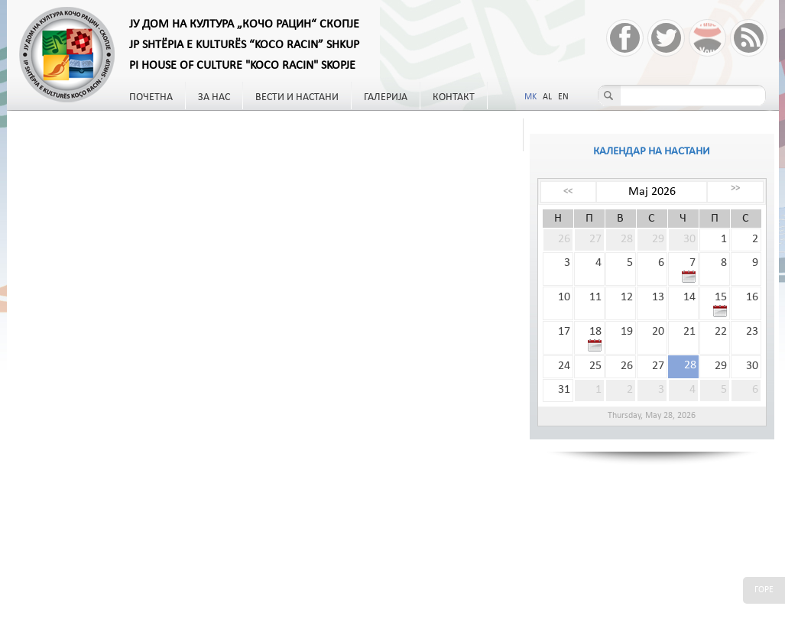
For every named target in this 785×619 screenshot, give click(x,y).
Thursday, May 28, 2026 (652, 415)
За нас (214, 97)
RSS (749, 38)
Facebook (625, 38)
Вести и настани (297, 97)
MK (530, 97)
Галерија (385, 97)
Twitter (666, 38)
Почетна (151, 97)
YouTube (707, 38)
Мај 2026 (652, 192)
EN (563, 97)
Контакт (454, 97)
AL (547, 97)
